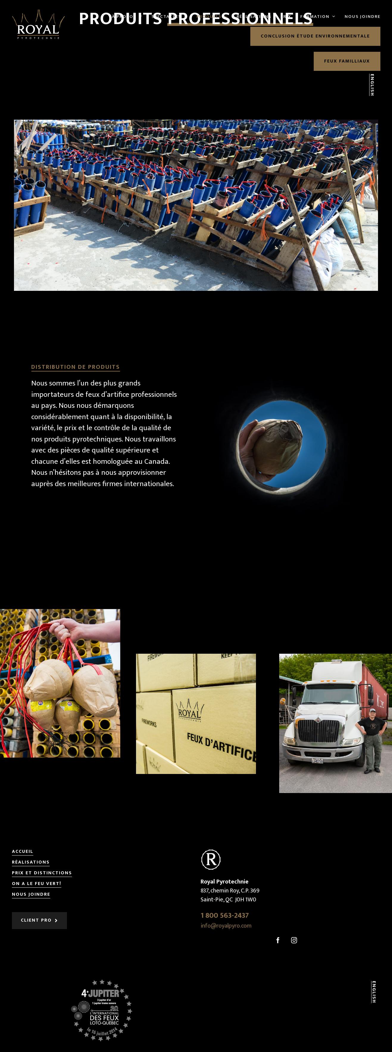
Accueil (22, 852)
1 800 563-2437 (225, 915)
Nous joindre (31, 894)
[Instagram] (294, 940)
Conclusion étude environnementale (315, 36)
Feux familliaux (347, 61)
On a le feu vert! (36, 884)
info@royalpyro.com (226, 926)
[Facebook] (278, 940)
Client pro (36, 921)
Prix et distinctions (42, 873)
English (372, 85)
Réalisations (31, 862)
